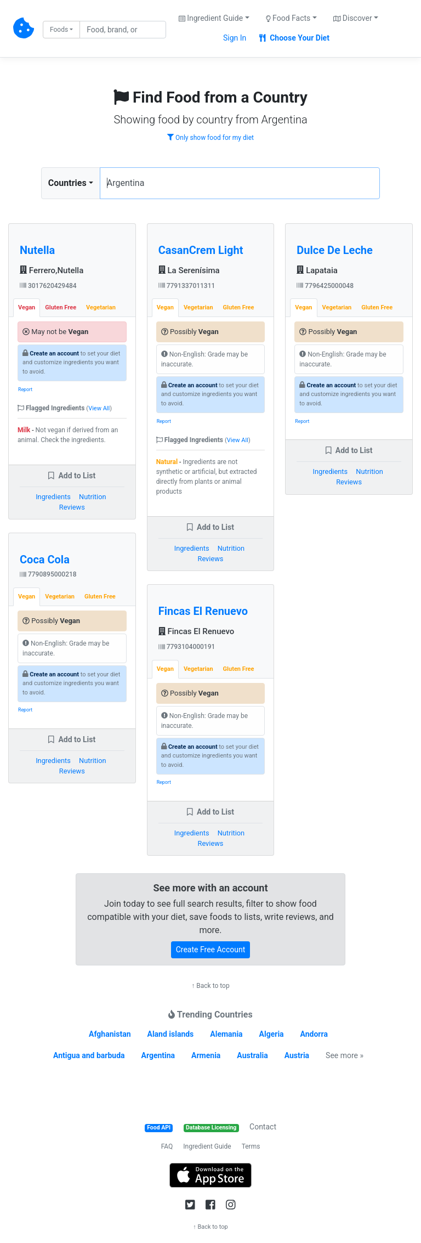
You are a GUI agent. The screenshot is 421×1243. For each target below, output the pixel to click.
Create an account (54, 353)
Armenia (205, 1055)
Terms (251, 1146)
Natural (167, 462)
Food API (158, 1127)
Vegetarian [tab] (101, 307)
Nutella (37, 250)
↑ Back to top (210, 986)
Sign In (234, 37)
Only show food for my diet (210, 138)
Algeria (271, 1034)
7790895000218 (48, 574)
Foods (59, 29)
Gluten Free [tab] (60, 307)
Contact (262, 1126)
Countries (67, 183)
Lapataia (317, 270)
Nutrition (92, 497)
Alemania (226, 1034)
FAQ (167, 1146)
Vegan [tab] (26, 307)
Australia (252, 1055)
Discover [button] (352, 18)
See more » (344, 1055)
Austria (297, 1055)
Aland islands (170, 1034)
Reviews (72, 507)
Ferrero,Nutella (51, 270)
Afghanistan (109, 1034)
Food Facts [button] (288, 18)
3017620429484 (48, 286)
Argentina (158, 1055)
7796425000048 (325, 286)
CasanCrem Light (200, 250)
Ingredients (53, 497)
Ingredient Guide (207, 1146)
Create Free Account (211, 949)
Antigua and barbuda (89, 1055)
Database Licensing (211, 1127)
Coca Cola (45, 559)
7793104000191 (186, 647)
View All (99, 408)
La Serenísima (189, 270)
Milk (24, 430)
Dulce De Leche (335, 250)
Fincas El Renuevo (203, 611)
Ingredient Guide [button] (211, 18)
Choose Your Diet (294, 37)
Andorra (314, 1034)
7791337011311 (186, 286)
